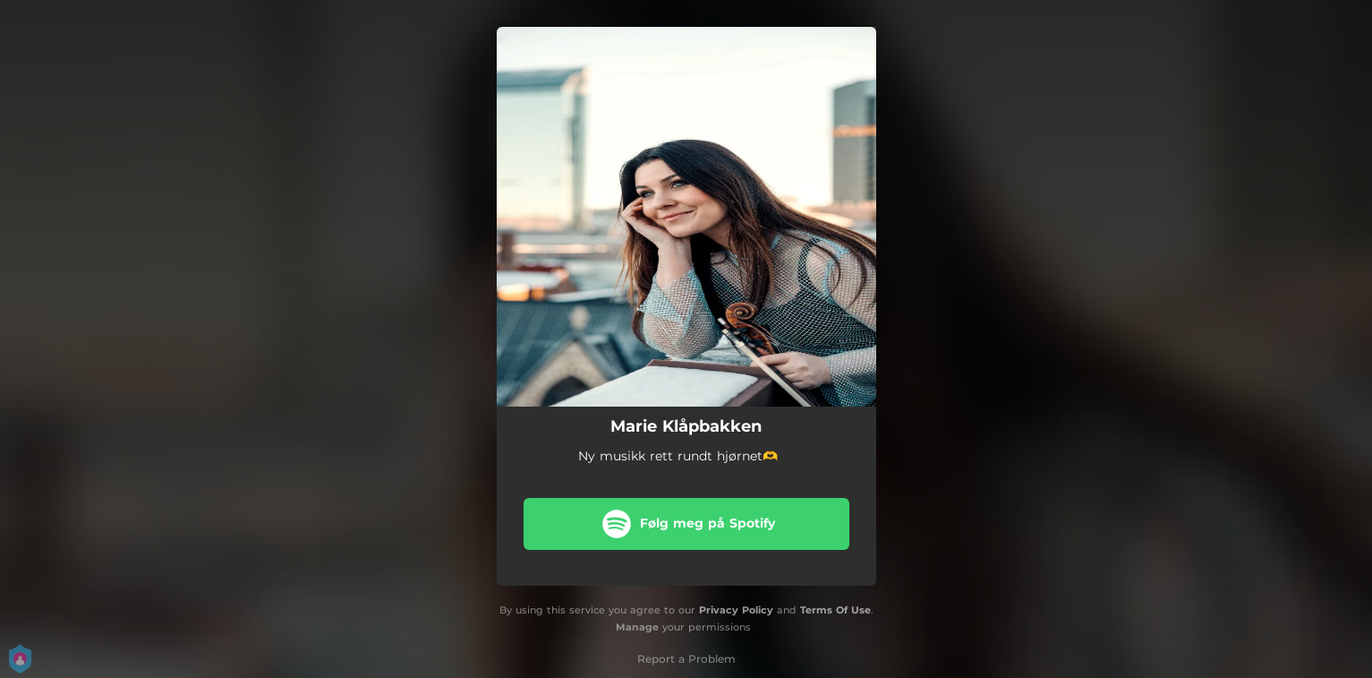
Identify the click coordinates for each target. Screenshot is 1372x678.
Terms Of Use (835, 610)
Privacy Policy (736, 610)
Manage (637, 627)
